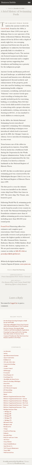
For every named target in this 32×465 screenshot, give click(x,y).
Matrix (5, 394)
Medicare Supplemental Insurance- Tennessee (16, 405)
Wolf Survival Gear (9, 452)
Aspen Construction (9, 357)
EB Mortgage (7, 370)
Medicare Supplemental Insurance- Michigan (16, 400)
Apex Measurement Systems (11, 355)
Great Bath (5, 28)
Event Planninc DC (8, 375)
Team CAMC (7, 450)
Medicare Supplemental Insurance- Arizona (15, 398)
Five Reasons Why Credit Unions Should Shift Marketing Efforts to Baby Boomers (16, 282)
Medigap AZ (8, 411)
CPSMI (5, 366)
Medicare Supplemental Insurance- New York (16, 403)
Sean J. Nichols (8, 441)
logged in (13, 303)
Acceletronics (7, 351)
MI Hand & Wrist (8, 422)
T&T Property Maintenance (11, 448)
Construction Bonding (9, 364)
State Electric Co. (8, 446)
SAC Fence (6, 439)
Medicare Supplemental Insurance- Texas (15, 407)
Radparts (6, 433)
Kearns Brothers (8, 392)
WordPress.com (19, 463)
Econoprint (7, 372)
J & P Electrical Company (10, 388)
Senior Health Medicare (10, 444)
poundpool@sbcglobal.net (10, 254)
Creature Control (8, 368)
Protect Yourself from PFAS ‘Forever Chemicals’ (16, 275)
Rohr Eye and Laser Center (11, 437)
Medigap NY (8, 416)
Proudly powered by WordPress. (13, 461)
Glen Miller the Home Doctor (11, 379)
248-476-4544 (20, 251)
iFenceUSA (7, 383)
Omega (6, 428)
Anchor (6, 353)
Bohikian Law (7, 359)
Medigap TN (8, 418)
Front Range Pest (8, 377)
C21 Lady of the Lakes (9, 362)
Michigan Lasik (8, 424)
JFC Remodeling (8, 390)
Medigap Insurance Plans (10, 409)
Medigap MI (8, 413)
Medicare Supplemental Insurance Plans (14, 396)
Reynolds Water (8, 435)
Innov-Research (8, 385)
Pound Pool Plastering (19, 270)
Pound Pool (5, 226)
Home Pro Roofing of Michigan (12, 381)
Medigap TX (8, 420)
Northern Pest (7, 426)
